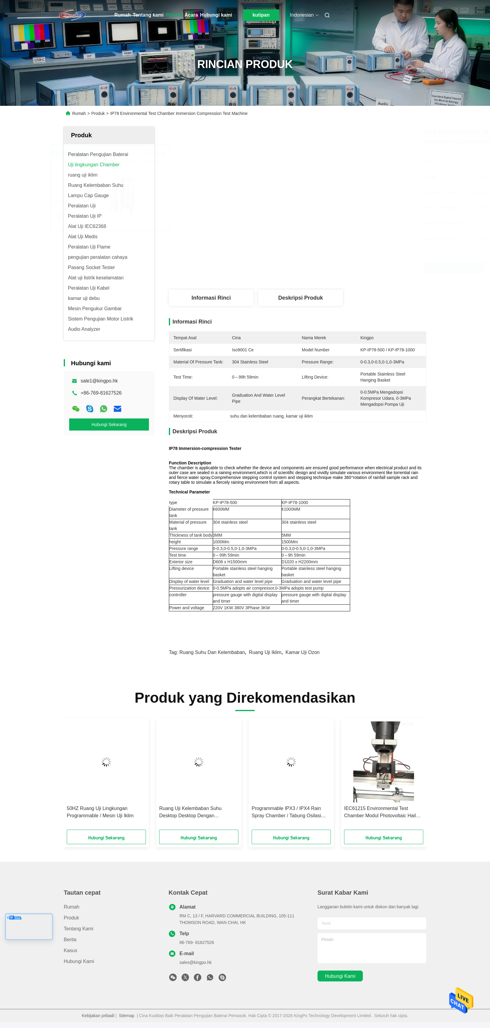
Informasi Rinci (211, 298)
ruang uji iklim (265, 652)
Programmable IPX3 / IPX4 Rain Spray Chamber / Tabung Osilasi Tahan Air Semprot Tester (286, 812)
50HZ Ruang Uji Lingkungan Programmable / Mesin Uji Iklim (100, 812)
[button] (77, 776)
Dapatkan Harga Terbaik (330, 267)
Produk (174, 15)
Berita (70, 939)
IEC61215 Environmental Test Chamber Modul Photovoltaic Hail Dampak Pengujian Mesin (380, 812)
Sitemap (126, 1015)
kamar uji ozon (302, 652)
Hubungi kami (216, 15)
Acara (191, 15)
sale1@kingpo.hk (99, 380)
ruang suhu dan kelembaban (212, 652)
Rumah (122, 15)
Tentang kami (148, 15)
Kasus (70, 950)
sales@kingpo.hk (195, 962)
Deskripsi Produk (300, 298)
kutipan (261, 15)
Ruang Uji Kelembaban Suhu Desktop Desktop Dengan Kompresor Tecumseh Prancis (191, 812)
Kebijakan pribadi (98, 1015)
